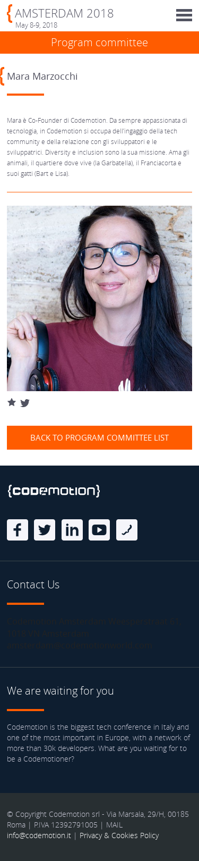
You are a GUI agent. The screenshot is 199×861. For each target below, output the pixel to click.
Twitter (44, 530)
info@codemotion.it (39, 835)
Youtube (99, 530)
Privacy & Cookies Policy (119, 835)
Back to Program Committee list (99, 437)
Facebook (17, 530)
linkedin (72, 530)
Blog (126, 530)
